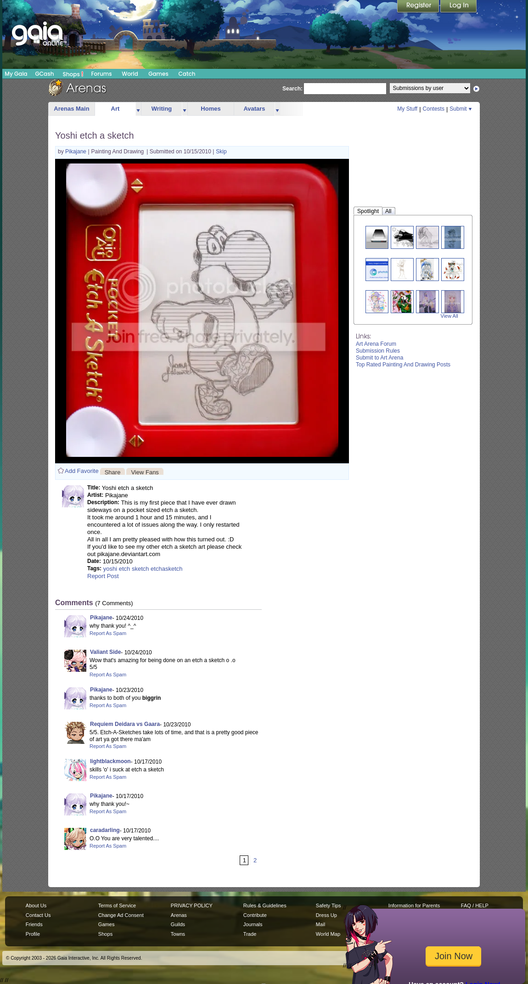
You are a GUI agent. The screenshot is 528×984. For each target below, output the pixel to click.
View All (449, 316)
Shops (73, 74)
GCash (44, 74)
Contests (433, 109)
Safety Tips (328, 905)
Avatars (254, 108)
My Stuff (407, 109)
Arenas (179, 915)
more (138, 109)
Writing (162, 108)
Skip (221, 151)
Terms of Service (117, 905)
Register (418, 7)
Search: (292, 88)
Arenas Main (71, 108)
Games (158, 74)
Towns (178, 934)
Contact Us (38, 915)
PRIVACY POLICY (192, 905)
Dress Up (326, 915)
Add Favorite (82, 470)
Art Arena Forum (376, 344)
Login (458, 7)
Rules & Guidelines (264, 905)
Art (115, 108)
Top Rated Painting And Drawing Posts (403, 364)
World (130, 74)
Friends (34, 924)
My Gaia (16, 74)
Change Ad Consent (121, 915)
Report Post (103, 576)
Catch (187, 74)
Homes (210, 108)
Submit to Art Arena (379, 357)
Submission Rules (378, 351)
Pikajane (76, 151)
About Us (36, 905)
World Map (328, 934)
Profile (33, 934)
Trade (249, 934)
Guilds (178, 924)
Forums (101, 74)
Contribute (255, 915)
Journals (253, 924)
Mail (320, 924)
